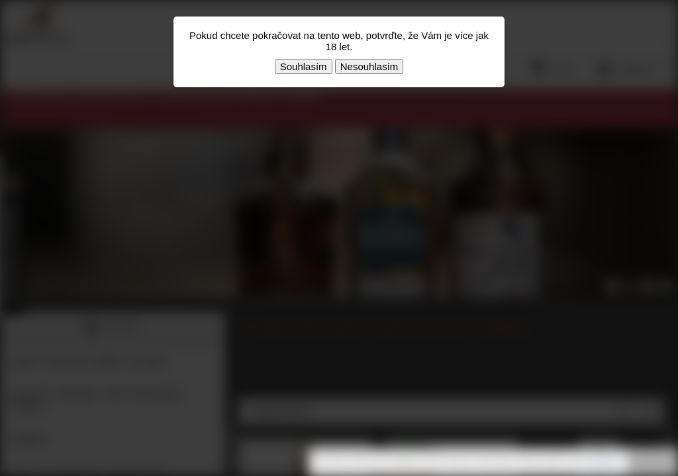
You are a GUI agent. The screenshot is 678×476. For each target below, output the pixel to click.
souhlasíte (601, 462)
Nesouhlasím (369, 66)
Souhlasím (303, 66)
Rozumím (651, 462)
